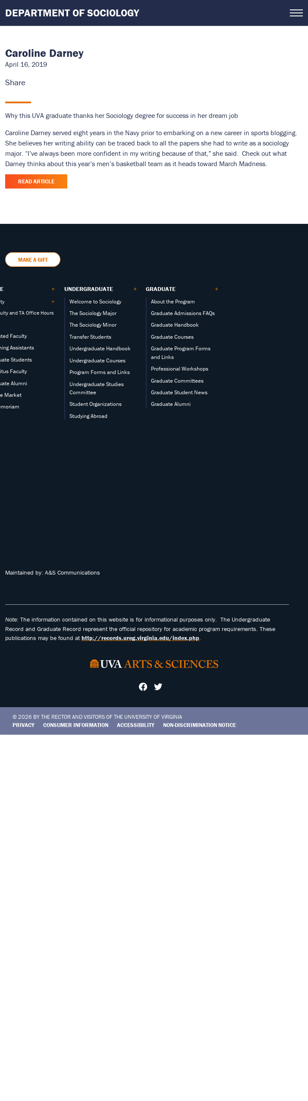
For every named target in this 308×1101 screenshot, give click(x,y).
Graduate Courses (172, 336)
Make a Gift (32, 259)
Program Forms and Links (99, 372)
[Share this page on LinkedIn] (45, 82)
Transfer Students (90, 336)
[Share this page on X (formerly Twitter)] (38, 82)
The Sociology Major (92, 313)
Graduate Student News (179, 392)
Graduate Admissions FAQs (183, 313)
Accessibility (135, 725)
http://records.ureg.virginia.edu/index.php (140, 638)
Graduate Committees (177, 380)
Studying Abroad (88, 416)
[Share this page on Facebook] (30, 82)
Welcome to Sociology (95, 301)
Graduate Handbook (175, 324)
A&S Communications (72, 572)
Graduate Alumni (171, 404)
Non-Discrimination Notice (199, 725)
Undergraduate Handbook (100, 348)
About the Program (173, 301)
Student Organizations (95, 404)
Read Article (36, 181)
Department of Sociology (72, 12)
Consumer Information (75, 725)
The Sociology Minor (92, 324)
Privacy (24, 725)
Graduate (161, 289)
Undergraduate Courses (97, 360)
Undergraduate (88, 289)
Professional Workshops (179, 368)
